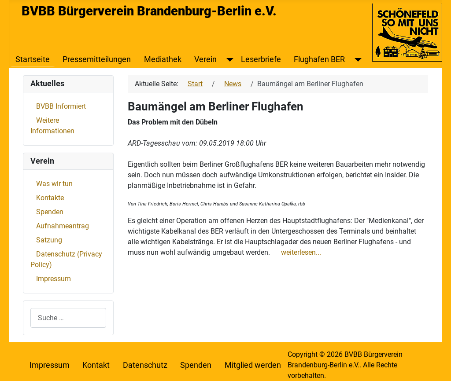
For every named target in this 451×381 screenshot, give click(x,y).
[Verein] (227, 59)
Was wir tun (54, 184)
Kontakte (50, 198)
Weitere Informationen (52, 125)
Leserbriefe (261, 59)
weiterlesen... (301, 252)
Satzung (49, 240)
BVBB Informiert (61, 106)
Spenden (49, 212)
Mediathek (162, 59)
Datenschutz (145, 365)
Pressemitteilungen (97, 59)
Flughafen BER (319, 59)
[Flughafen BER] (356, 59)
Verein (205, 59)
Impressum (53, 279)
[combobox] (68, 318)
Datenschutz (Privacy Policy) (66, 259)
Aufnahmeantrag (62, 226)
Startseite (32, 59)
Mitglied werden (253, 365)
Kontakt (96, 365)
